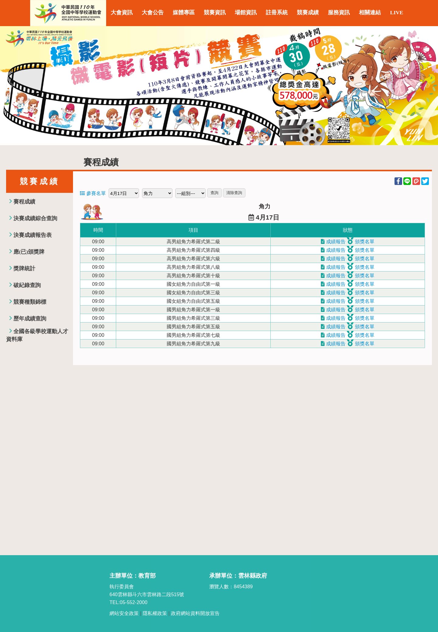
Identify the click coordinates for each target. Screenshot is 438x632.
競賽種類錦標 (29, 302)
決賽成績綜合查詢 (35, 218)
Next (427, 86)
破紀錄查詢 (27, 285)
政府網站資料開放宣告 (195, 613)
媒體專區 (184, 12)
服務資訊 (339, 12)
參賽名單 (93, 193)
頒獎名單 (360, 241)
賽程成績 (24, 202)
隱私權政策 (155, 613)
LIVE (396, 12)
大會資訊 (122, 12)
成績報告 (333, 241)
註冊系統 (277, 12)
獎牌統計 (24, 268)
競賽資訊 (215, 12)
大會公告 (153, 12)
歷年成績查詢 (29, 319)
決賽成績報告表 (32, 235)
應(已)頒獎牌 (28, 252)
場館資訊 (246, 12)
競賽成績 (308, 12)
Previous (11, 86)
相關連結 (370, 12)
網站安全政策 (124, 613)
